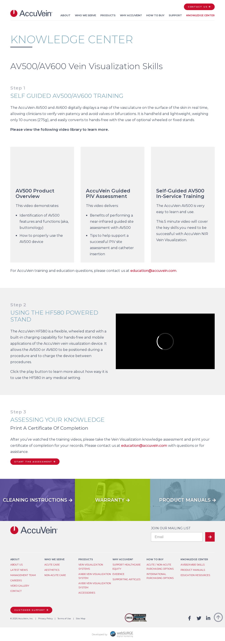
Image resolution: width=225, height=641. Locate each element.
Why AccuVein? (131, 15)
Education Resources (195, 575)
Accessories (86, 592)
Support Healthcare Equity (126, 566)
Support (175, 15)
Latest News (19, 570)
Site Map (80, 618)
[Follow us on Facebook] (189, 618)
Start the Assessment (33, 461)
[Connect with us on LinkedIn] (208, 618)
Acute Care (52, 564)
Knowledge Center (200, 15)
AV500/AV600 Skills (193, 564)
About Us (16, 564)
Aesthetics (51, 570)
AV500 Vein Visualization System (94, 585)
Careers (16, 580)
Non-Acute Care (55, 575)
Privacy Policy (45, 618)
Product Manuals (193, 570)
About (65, 15)
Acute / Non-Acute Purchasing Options (160, 566)
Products (108, 15)
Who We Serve (85, 15)
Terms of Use (64, 618)
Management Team (23, 575)
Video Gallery (19, 585)
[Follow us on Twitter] (199, 618)
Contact (16, 591)
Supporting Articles (126, 579)
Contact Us (198, 6)
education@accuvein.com (153, 271)
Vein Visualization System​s (90, 566)
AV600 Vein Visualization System (94, 576)
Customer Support (29, 610)
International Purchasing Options (160, 576)
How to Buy (155, 15)
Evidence (118, 574)
